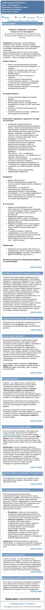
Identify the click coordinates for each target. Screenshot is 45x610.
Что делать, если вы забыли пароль (16, 427)
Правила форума (9, 23)
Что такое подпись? (10, 379)
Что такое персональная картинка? (16, 490)
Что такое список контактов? (13, 555)
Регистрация (29, 18)
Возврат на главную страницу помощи (22, 21)
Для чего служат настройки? (13, 336)
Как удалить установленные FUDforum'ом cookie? (22, 318)
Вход (39, 18)
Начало (6, 17)
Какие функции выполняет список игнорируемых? (22, 578)
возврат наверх (36, 267)
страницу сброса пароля (12, 435)
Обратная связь (17, 604)
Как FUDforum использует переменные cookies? (21, 273)
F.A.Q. (18, 18)
